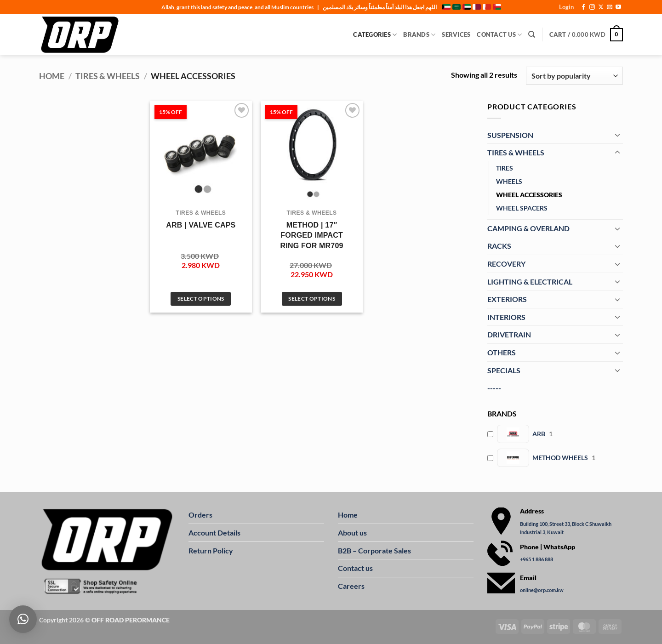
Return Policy (210, 550)
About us (352, 532)
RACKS (499, 245)
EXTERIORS (507, 299)
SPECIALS (503, 370)
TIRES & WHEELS (107, 76)
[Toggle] (617, 134)
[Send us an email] (609, 7)
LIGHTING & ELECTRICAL (529, 281)
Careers (351, 585)
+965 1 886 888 (536, 559)
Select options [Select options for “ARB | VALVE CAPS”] (200, 299)
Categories (375, 34)
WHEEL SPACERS (522, 208)
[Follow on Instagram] (592, 7)
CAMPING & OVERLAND (528, 228)
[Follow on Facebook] (583, 7)
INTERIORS (506, 317)
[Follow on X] (601, 7)
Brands (419, 34)
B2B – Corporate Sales (374, 550)
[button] (566, 7)
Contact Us (499, 34)
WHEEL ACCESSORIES (529, 195)
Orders (200, 514)
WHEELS (509, 181)
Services (456, 34)
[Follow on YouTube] (618, 7)
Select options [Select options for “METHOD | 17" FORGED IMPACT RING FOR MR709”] (311, 299)
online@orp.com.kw (542, 590)
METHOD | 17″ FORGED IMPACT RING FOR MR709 (311, 235)
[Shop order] (574, 76)
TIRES (504, 168)
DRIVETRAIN (509, 334)
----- (494, 387)
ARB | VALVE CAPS (200, 225)
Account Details (214, 532)
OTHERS (501, 352)
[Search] (531, 34)
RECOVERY (506, 263)
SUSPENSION (510, 135)
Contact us (355, 568)
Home (51, 76)
